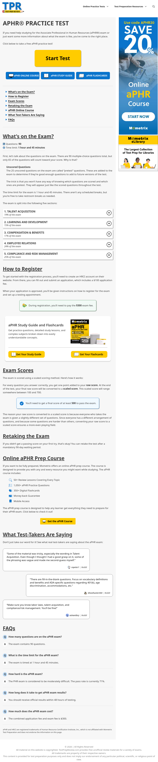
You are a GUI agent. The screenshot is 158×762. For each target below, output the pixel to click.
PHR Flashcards (93, 75)
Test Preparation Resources (132, 6)
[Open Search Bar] (154, 6)
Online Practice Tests (97, 6)
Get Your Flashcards (88, 354)
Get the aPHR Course (60, 520)
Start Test (58, 58)
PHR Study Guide (58, 75)
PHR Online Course (24, 75)
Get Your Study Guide (26, 354)
